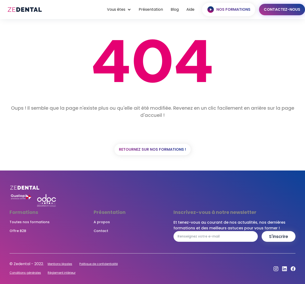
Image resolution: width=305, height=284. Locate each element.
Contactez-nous (282, 9)
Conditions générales (25, 273)
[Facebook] (293, 268)
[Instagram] (276, 268)
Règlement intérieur (62, 273)
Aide (190, 9)
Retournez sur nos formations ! (152, 149)
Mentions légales (60, 264)
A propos (102, 222)
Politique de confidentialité (98, 264)
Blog (175, 9)
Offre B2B (18, 230)
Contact (101, 230)
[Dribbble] (284, 268)
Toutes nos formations (30, 222)
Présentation (151, 9)
